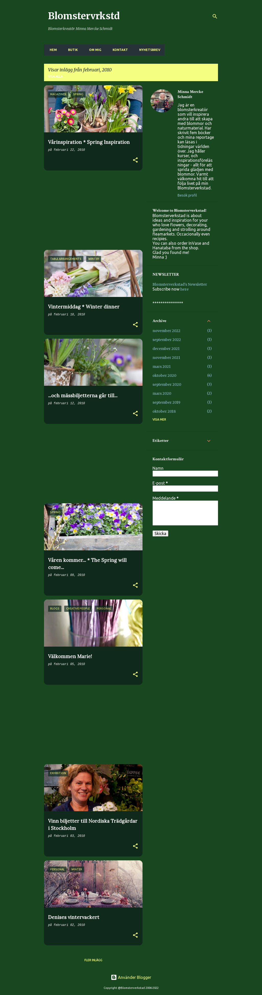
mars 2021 (161, 366)
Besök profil (187, 195)
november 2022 (166, 330)
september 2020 (166, 384)
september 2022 (166, 339)
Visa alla (55, 76)
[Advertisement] (91, 210)
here (184, 289)
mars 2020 (161, 393)
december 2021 (166, 348)
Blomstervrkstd (84, 16)
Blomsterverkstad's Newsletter (179, 284)
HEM (51, 49)
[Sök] (215, 16)
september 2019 (166, 402)
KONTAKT (118, 49)
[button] (135, 160)
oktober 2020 (164, 375)
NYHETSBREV (148, 49)
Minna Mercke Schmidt (190, 94)
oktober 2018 (164, 411)
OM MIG (94, 49)
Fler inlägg (93, 960)
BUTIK (71, 49)
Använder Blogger (131, 977)
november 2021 (166, 357)
